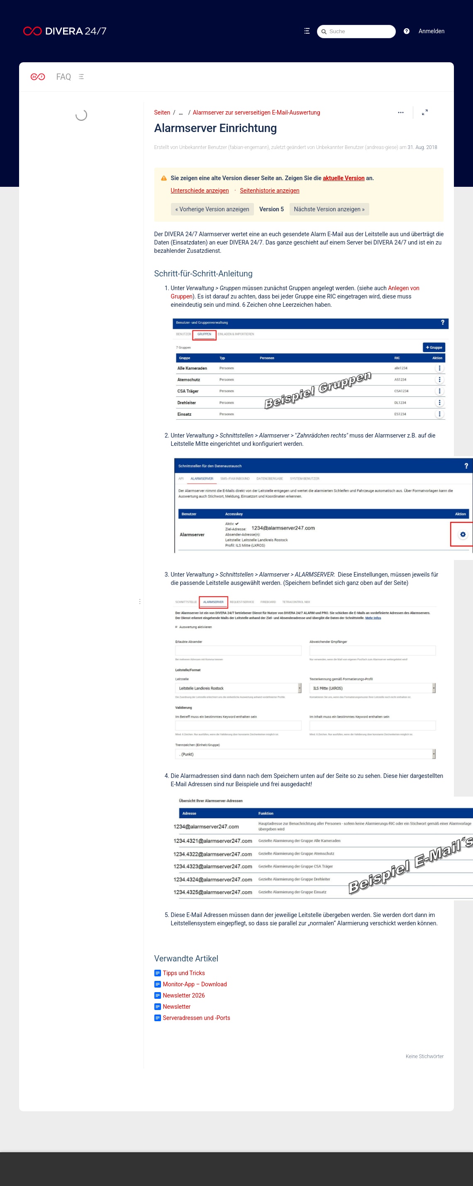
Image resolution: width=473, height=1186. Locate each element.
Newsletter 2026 (184, 995)
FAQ (63, 77)
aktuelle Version (344, 178)
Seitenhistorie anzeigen (270, 190)
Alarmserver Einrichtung (215, 128)
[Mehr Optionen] (401, 112)
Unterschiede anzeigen (200, 190)
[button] (406, 31)
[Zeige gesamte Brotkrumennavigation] (180, 112)
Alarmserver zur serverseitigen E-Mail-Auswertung (256, 112)
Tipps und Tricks (184, 973)
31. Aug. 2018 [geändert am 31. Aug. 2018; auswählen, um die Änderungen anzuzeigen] (422, 147)
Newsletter (177, 1006)
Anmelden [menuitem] (431, 31)
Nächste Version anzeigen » (329, 209)
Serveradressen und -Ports (196, 1018)
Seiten (162, 112)
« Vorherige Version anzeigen (212, 209)
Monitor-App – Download (195, 984)
